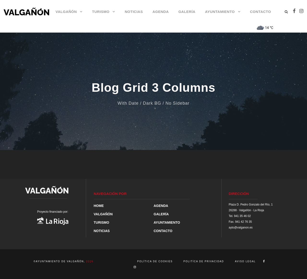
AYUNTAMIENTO (220, 12)
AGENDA (161, 12)
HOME (99, 206)
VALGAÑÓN (66, 12)
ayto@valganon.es (241, 227)
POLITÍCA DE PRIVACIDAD (203, 261)
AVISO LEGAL (245, 261)
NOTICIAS (134, 12)
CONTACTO (260, 12)
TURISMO (101, 12)
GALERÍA (186, 12)
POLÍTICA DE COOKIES (155, 261)
